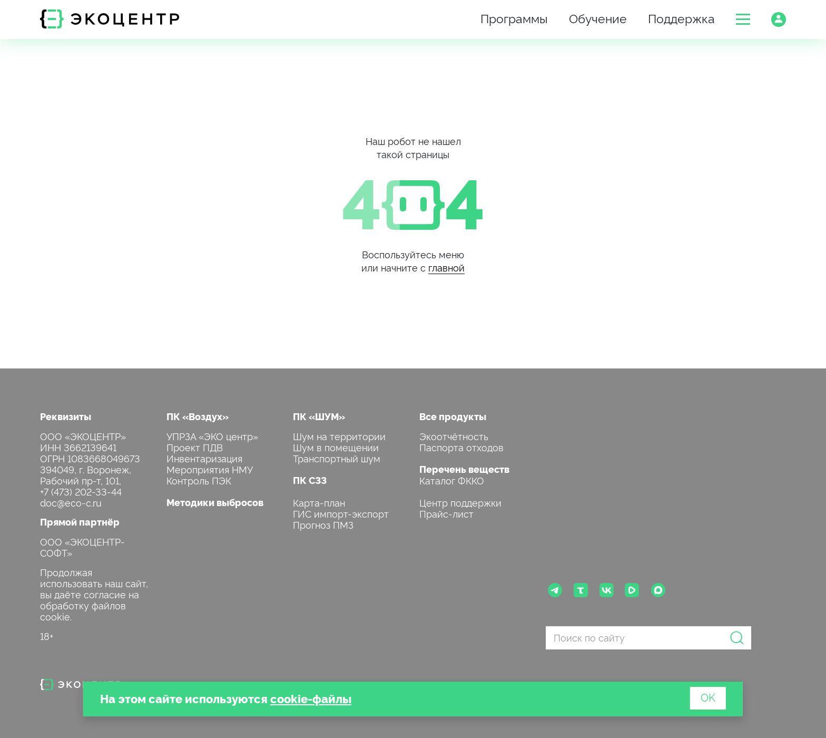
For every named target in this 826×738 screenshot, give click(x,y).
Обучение (598, 17)
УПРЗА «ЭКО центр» (212, 435)
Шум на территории (339, 435)
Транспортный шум (336, 457)
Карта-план (319, 502)
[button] (743, 19)
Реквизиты (65, 416)
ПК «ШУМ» (319, 416)
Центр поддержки (460, 502)
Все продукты (452, 416)
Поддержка (681, 17)
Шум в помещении (336, 446)
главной (446, 267)
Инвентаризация (204, 457)
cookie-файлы (310, 698)
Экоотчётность (453, 435)
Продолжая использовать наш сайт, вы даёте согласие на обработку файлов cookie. (94, 594)
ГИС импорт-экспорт (341, 513)
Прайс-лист (446, 513)
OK (708, 697)
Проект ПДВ (194, 446)
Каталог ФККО (451, 480)
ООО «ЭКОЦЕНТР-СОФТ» (82, 547)
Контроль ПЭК (198, 480)
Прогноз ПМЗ (323, 524)
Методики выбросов (214, 502)
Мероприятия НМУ (209, 468)
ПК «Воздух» (197, 416)
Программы (514, 17)
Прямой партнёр (80, 521)
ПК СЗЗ (310, 480)
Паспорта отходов (461, 446)
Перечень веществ (464, 468)
